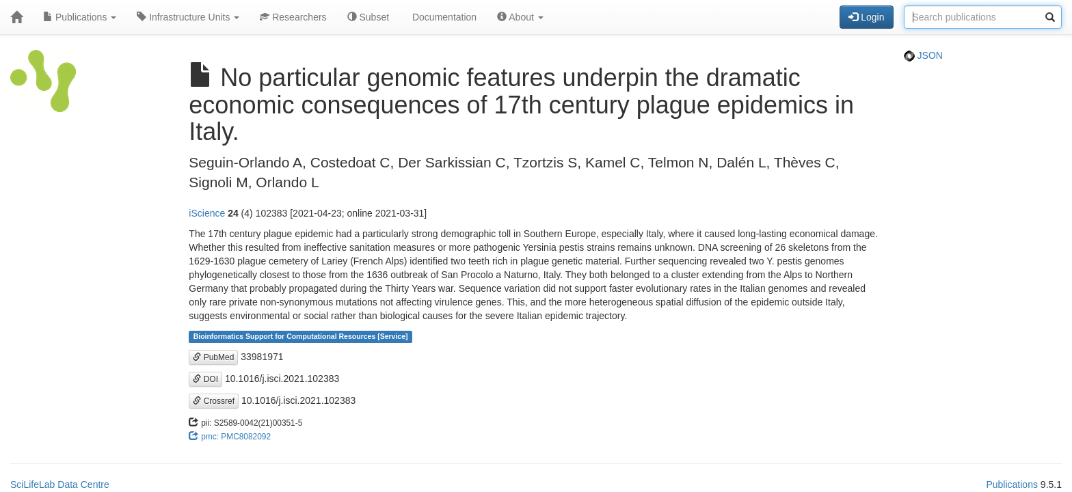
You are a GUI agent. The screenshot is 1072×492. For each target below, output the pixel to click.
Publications (79, 17)
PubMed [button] (213, 357)
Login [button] (866, 17)
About (520, 17)
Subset (368, 17)
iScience (207, 213)
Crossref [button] (213, 401)
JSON (923, 55)
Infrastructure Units (188, 17)
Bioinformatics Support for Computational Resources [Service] (300, 337)
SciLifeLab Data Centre (59, 484)
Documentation (443, 17)
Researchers (293, 17)
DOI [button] (205, 379)
